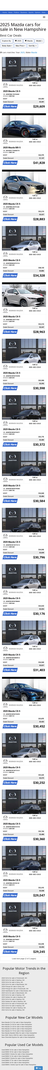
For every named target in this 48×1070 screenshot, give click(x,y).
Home (5, 12)
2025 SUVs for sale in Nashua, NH (13, 995)
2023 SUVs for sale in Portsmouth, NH (14, 1003)
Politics (16, 12)
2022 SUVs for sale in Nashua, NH (13, 1010)
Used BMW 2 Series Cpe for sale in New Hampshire (19, 1065)
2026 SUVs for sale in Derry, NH (12, 982)
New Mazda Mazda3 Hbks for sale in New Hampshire (19, 1033)
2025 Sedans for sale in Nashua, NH (14, 997)
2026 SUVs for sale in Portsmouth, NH (14, 978)
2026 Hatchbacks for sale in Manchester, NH (16, 991)
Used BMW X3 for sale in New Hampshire (15, 1050)
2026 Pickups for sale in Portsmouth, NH (15, 989)
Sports (31, 12)
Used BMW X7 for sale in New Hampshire (15, 1060)
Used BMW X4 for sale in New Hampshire (15, 1062)
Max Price (20, 46)
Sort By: (32, 46)
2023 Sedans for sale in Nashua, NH (14, 1008)
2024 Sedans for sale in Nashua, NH (14, 1001)
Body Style (7, 46)
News (10, 12)
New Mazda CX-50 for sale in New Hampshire (17, 1024)
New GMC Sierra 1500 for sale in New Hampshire (18, 1035)
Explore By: (6, 41)
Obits (43, 12)
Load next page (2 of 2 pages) (24, 959)
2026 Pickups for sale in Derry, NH (13, 986)
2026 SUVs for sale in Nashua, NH (13, 980)
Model (39, 41)
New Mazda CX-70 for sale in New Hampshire (17, 1031)
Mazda (29, 41)
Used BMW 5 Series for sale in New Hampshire (17, 1058)
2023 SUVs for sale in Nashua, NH (13, 1006)
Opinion (38, 12)
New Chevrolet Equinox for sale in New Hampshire (18, 1037)
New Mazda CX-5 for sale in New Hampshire (16, 1022)
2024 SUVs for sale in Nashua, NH (13, 999)
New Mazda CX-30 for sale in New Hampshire (17, 1026)
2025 (18, 41)
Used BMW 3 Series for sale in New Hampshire (17, 1054)
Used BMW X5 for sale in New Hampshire (15, 1052)
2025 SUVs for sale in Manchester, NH (14, 993)
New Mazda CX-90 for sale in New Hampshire (17, 1029)
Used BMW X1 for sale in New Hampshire (15, 1056)
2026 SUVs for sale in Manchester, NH (14, 984)
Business (24, 12)
